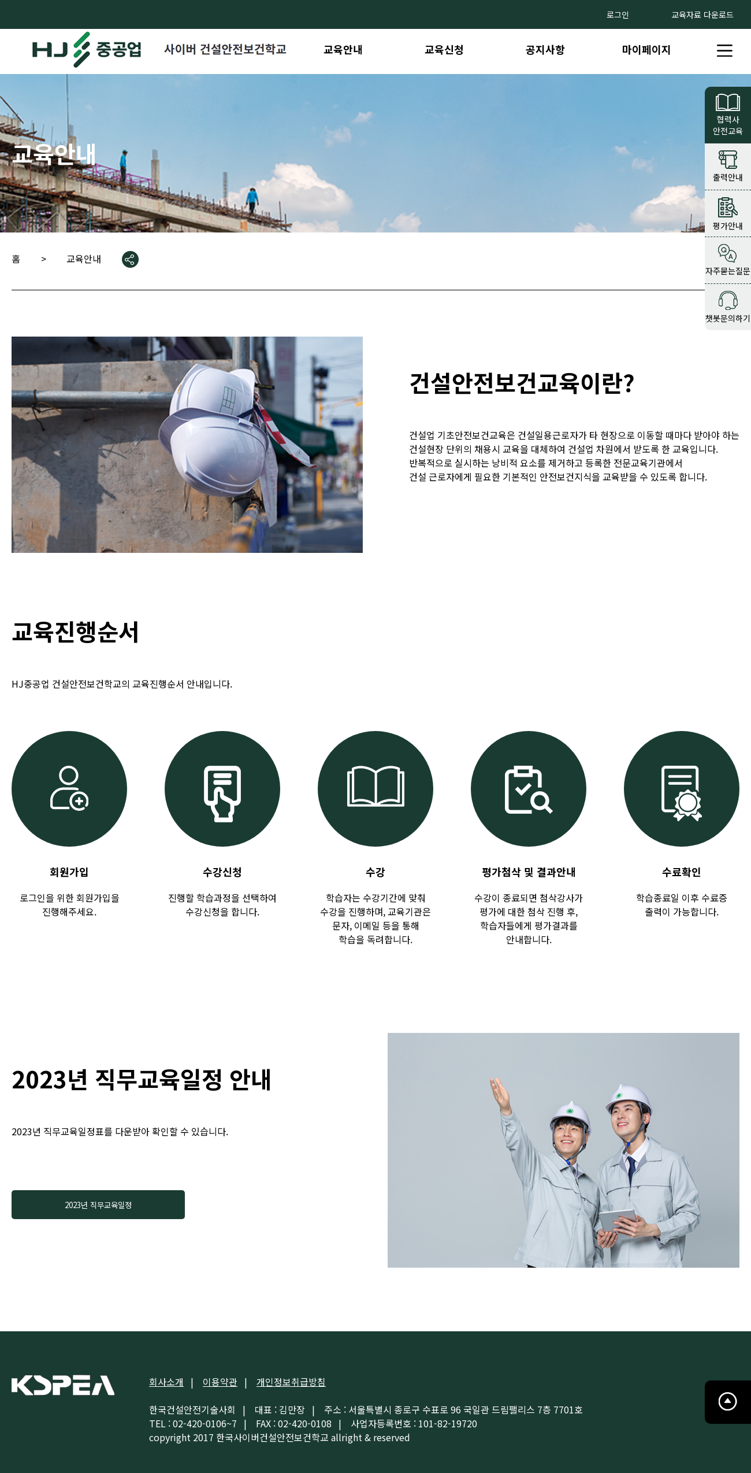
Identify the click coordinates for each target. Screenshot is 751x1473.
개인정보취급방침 (291, 1382)
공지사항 (545, 49)
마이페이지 (646, 49)
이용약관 (220, 1382)
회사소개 (166, 1382)
